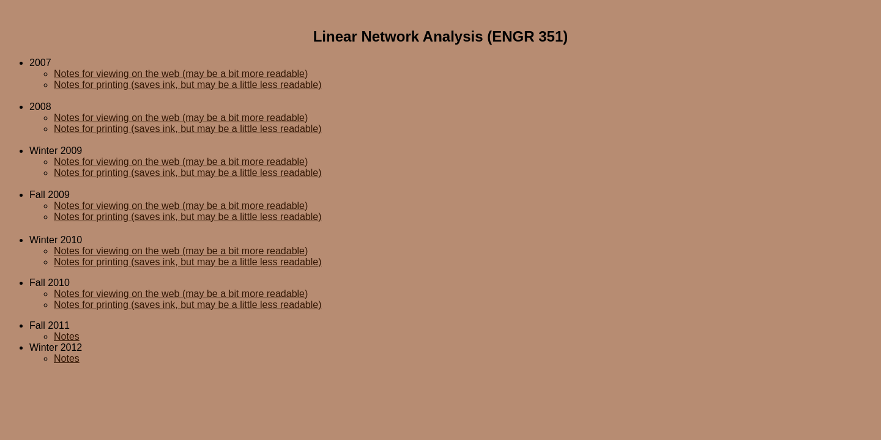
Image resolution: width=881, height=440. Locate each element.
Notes (67, 336)
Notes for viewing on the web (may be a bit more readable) (181, 73)
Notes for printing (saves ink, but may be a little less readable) (188, 84)
